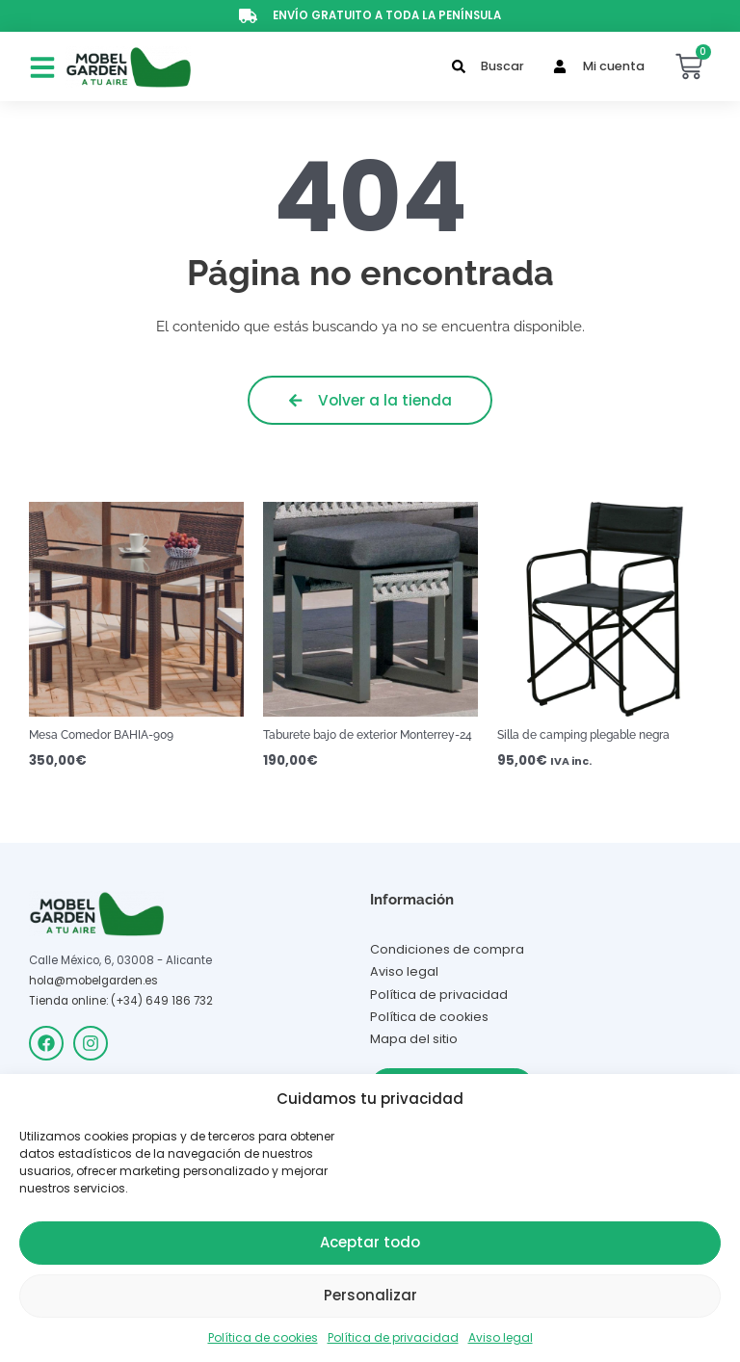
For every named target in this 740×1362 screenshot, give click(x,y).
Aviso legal (500, 1337)
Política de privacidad (393, 1337)
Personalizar (370, 1295)
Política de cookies (263, 1337)
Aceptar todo (370, 1242)
